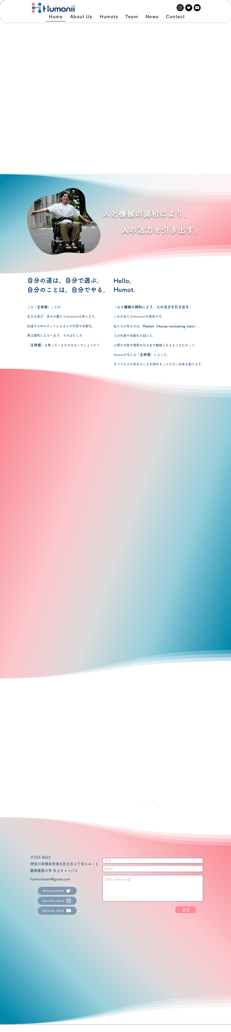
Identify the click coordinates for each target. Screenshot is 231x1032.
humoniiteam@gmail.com (50, 879)
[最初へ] (78, 800)
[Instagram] (180, 7)
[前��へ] (88, 800)
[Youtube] (197, 7)
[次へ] (142, 800)
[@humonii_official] (57, 901)
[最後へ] (152, 800)
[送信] (185, 909)
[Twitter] (188, 7)
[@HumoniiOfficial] (57, 891)
